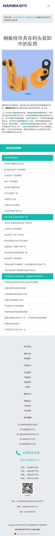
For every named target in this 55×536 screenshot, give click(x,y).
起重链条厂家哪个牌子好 (15, 246)
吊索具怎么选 (10, 199)
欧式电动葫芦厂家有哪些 (15, 169)
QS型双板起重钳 (26, 124)
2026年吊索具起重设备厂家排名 (18, 223)
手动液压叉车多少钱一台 (15, 329)
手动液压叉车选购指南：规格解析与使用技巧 (23, 276)
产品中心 (27, 365)
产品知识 (27, 406)
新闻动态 (31, 17)
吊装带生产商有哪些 (13, 229)
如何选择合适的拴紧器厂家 (16, 252)
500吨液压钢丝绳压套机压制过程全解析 (21, 282)
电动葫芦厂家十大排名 (14, 235)
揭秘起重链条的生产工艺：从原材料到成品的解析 (25, 318)
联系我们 (27, 358)
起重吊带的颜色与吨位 (14, 300)
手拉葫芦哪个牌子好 (13, 211)
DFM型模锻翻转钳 (32, 115)
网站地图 (36, 529)
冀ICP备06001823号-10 (24, 529)
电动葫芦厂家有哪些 (13, 258)
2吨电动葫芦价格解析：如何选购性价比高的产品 (25, 264)
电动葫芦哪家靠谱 (12, 187)
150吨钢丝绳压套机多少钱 (15, 294)
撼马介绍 (27, 354)
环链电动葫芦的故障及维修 (16, 312)
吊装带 (27, 387)
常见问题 (27, 411)
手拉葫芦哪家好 (11, 158)
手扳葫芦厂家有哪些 (13, 175)
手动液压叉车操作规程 (14, 306)
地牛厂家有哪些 (11, 181)
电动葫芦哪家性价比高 (14, 164)
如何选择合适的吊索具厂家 (16, 217)
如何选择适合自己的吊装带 (16, 241)
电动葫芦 (27, 382)
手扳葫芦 (27, 377)
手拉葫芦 (27, 372)
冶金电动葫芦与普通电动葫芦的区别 (19, 270)
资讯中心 (22, 17)
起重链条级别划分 (12, 323)
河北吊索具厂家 (11, 193)
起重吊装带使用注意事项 (15, 288)
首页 (15, 17)
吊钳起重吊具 (14, 115)
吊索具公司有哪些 (12, 205)
